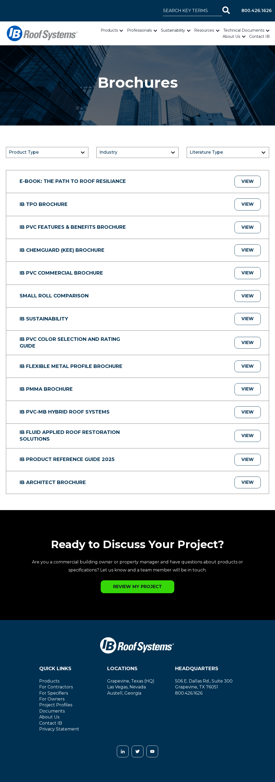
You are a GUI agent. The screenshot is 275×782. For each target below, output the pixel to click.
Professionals (139, 30)
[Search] (226, 10)
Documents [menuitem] (52, 711)
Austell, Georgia (124, 693)
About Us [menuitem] (49, 717)
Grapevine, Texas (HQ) (130, 681)
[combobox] (192, 10)
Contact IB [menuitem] (50, 723)
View (247, 181)
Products (109, 30)
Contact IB (259, 36)
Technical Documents (243, 30)
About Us (231, 36)
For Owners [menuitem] (51, 699)
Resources (204, 30)
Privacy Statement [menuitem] (59, 729)
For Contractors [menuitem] (56, 686)
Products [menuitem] (49, 681)
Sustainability (173, 30)
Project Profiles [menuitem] (55, 704)
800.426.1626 (256, 10)
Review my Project (137, 586)
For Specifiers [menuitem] (53, 693)
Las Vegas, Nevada (126, 686)
